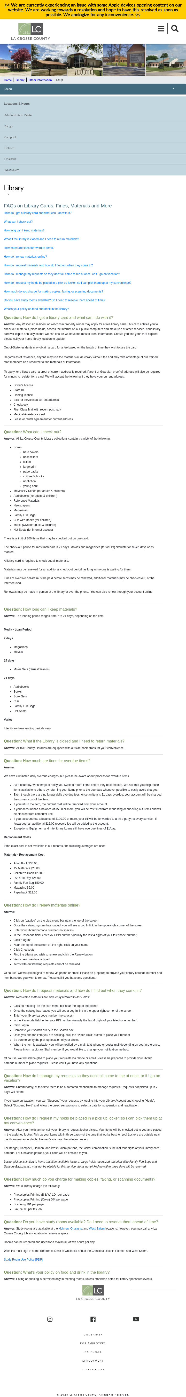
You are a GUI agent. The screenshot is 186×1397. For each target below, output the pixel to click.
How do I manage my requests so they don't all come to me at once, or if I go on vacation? (62, 274)
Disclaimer (93, 1334)
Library (20, 80)
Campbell (10, 137)
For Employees (93, 1343)
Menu (90, 89)
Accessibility (93, 1369)
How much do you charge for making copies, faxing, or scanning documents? (53, 291)
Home (8, 80)
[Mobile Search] (173, 28)
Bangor (9, 126)
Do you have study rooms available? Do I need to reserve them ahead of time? (54, 300)
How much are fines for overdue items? (29, 248)
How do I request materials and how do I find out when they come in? (48, 265)
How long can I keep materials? (24, 230)
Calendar (93, 1351)
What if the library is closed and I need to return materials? (41, 239)
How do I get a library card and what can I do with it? (37, 213)
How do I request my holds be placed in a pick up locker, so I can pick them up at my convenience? (67, 282)
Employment (93, 1360)
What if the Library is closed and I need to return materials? (64, 741)
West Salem (11, 170)
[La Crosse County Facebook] (93, 1319)
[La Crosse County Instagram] (50, 1319)
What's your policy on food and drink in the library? (36, 309)
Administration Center (18, 115)
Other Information (40, 80)
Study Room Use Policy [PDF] (23, 1259)
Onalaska (10, 159)
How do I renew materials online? (25, 256)
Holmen (9, 148)
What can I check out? (18, 221)
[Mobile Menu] (161, 28)
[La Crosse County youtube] (136, 1319)
